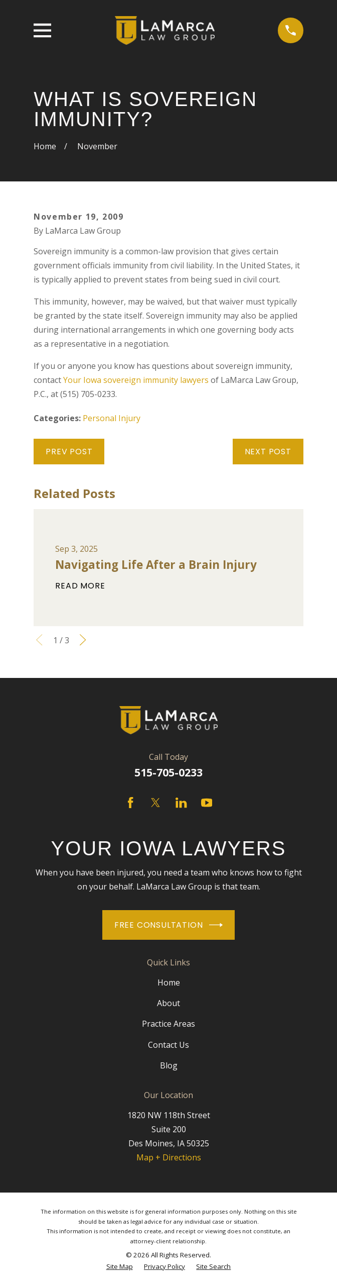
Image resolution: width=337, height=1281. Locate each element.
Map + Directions (168, 1157)
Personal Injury (111, 418)
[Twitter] (155, 802)
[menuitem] (119, 1266)
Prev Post (69, 451)
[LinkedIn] (181, 802)
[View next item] (82, 639)
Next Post (268, 451)
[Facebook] (130, 802)
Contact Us (168, 1044)
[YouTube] (206, 802)
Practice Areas (168, 1023)
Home (168, 982)
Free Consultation (168, 925)
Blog (169, 1065)
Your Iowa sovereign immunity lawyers (136, 379)
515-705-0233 (168, 772)
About (168, 1003)
